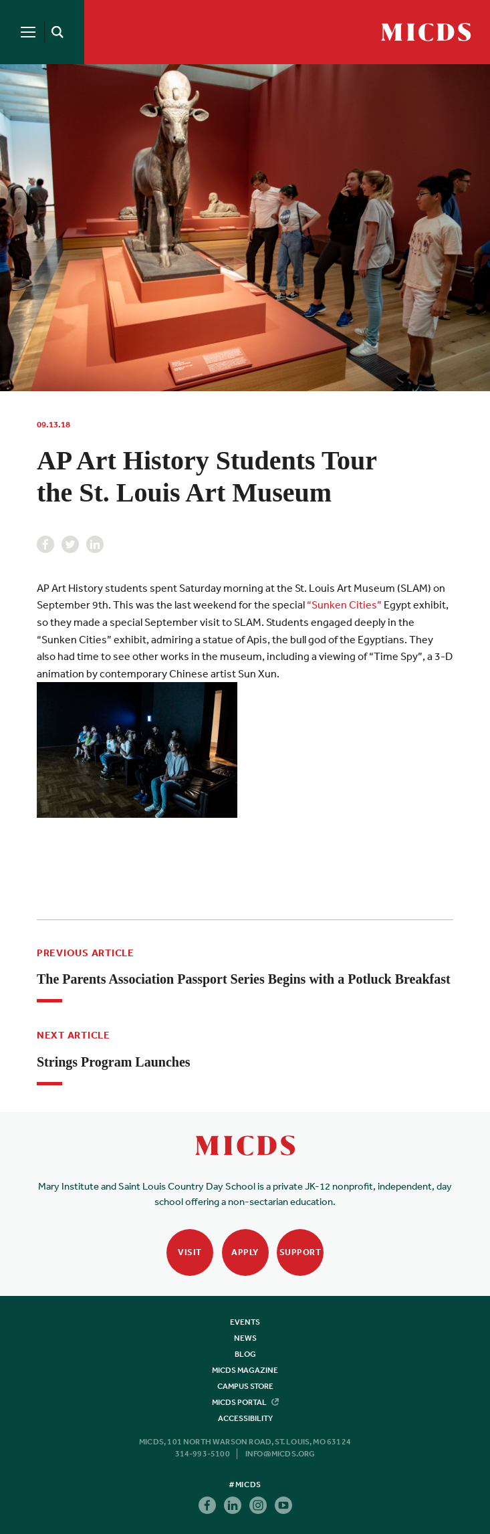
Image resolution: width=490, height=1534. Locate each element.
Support (300, 1252)
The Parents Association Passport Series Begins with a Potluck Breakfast (244, 979)
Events (245, 1322)
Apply (245, 1252)
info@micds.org (280, 1453)
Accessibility (245, 1418)
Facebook (45, 544)
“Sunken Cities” (344, 604)
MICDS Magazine (245, 1370)
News (245, 1338)
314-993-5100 (202, 1453)
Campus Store (245, 1386)
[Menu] (28, 32)
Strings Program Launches (114, 1062)
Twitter (70, 544)
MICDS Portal (245, 1402)
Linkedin (95, 544)
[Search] (55, 32)
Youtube (283, 1505)
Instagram (258, 1505)
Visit (190, 1252)
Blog (245, 1354)
